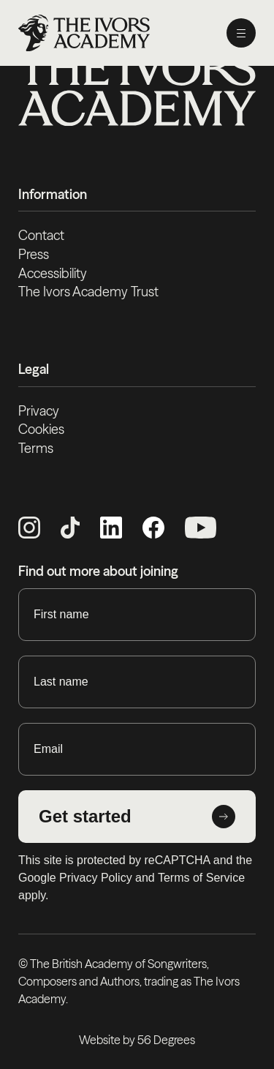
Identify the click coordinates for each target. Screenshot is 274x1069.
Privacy (38, 410)
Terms (35, 448)
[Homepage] (84, 33)
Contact (41, 235)
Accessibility (52, 273)
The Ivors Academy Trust (88, 291)
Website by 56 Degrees (137, 1039)
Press (33, 254)
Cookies (41, 429)
